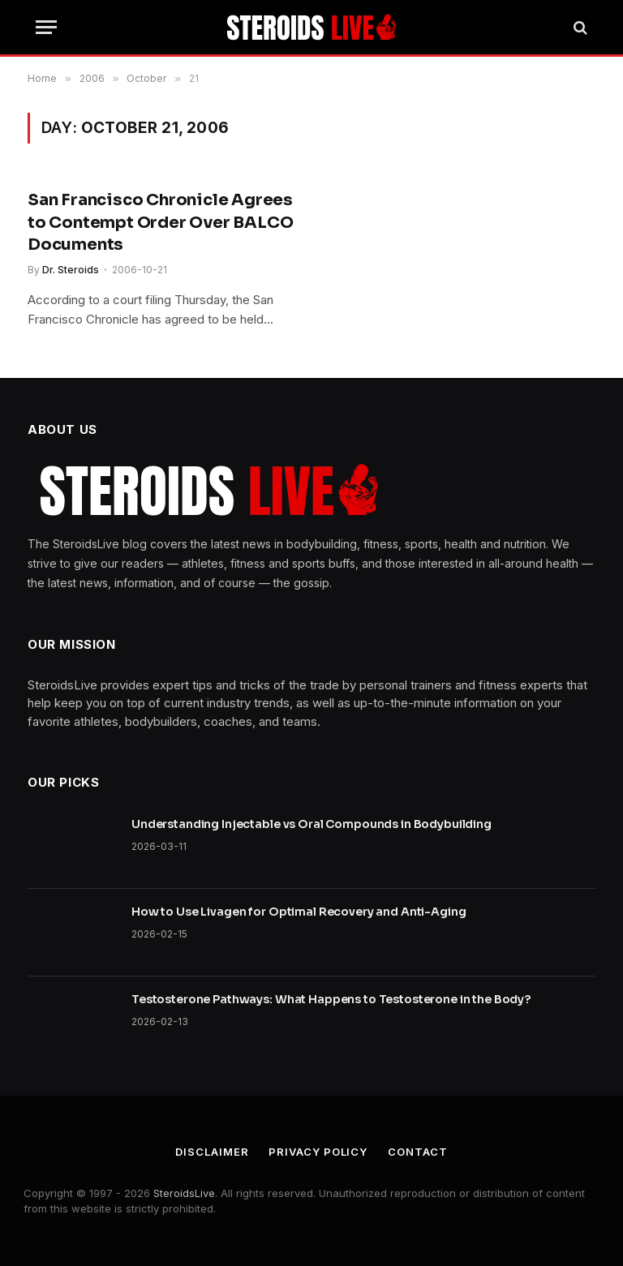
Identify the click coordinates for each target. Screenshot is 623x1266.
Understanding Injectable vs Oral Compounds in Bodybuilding (311, 824)
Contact (417, 1151)
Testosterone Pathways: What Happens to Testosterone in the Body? (331, 999)
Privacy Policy (318, 1151)
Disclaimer (211, 1151)
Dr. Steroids (70, 270)
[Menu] (46, 27)
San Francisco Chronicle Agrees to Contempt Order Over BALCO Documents (160, 222)
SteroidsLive (184, 1193)
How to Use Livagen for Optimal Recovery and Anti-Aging (298, 911)
